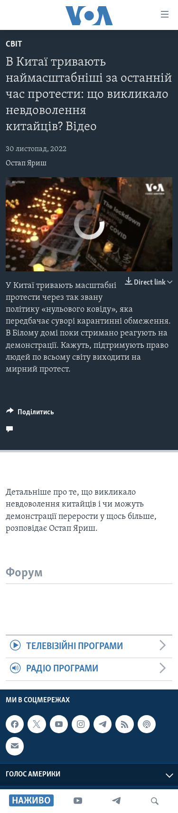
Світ (14, 44)
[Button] (30, 414)
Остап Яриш (26, 163)
